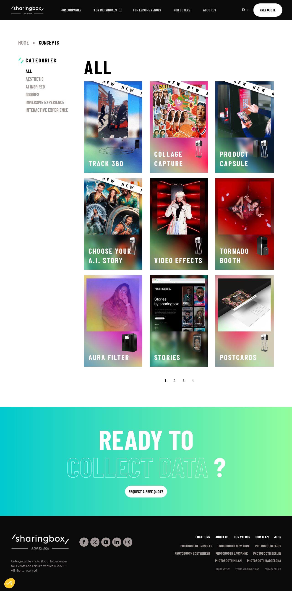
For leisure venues (147, 10)
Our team (262, 537)
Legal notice (223, 569)
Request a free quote (146, 491)
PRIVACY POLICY (273, 569)
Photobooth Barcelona (264, 560)
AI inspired (35, 86)
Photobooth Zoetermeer (192, 553)
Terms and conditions (247, 569)
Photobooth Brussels (196, 546)
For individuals (105, 10)
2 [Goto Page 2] (174, 380)
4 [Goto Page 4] (193, 380)
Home (23, 42)
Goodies (32, 94)
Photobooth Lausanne (232, 553)
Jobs (277, 537)
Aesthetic (35, 79)
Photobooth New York (234, 546)
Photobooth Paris (268, 546)
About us (209, 10)
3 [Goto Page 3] (183, 380)
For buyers (182, 10)
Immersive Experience (45, 102)
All (29, 71)
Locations (203, 537)
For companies (71, 10)
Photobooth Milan (228, 560)
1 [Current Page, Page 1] (165, 380)
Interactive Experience (47, 110)
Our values (242, 537)
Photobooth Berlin (267, 553)
